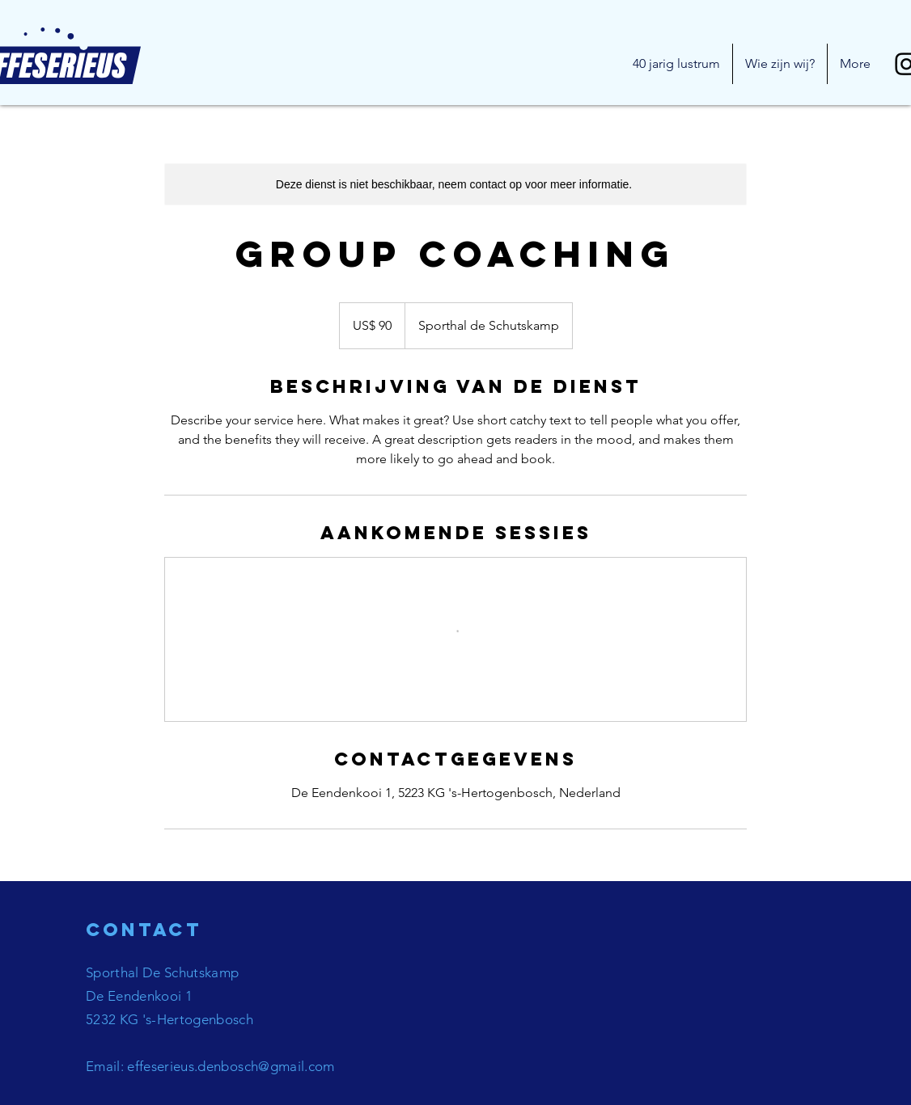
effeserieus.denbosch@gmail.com (230, 1066)
